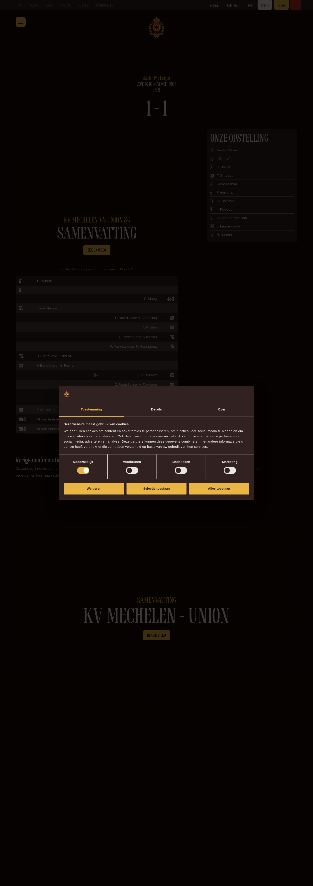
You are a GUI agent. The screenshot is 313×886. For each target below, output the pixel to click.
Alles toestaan (219, 488)
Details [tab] (156, 409)
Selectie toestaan (156, 488)
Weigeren (94, 488)
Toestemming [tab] (91, 409)
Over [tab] (222, 409)
